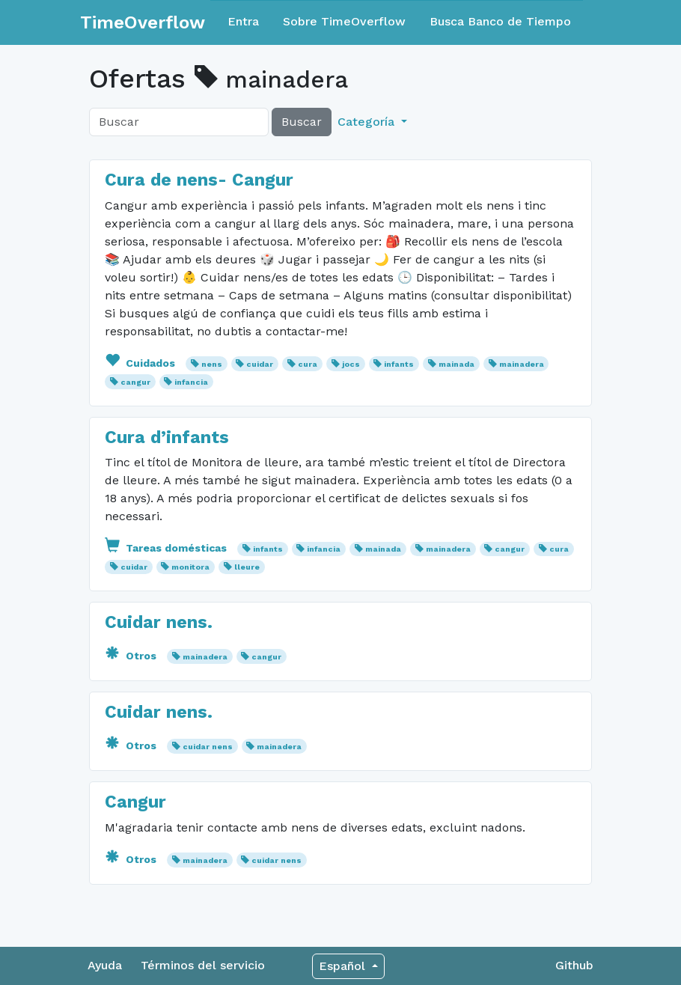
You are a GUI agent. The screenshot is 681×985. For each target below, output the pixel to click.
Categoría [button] (368, 122)
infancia (191, 382)
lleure (247, 567)
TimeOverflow (142, 22)
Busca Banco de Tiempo (500, 21)
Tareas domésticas (167, 548)
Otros (132, 656)
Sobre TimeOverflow (344, 21)
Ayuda (105, 965)
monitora (190, 567)
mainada (456, 364)
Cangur (135, 801)
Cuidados (141, 363)
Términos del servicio (203, 965)
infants (399, 364)
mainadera (521, 364)
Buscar (301, 122)
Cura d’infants (167, 437)
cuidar (259, 364)
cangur (135, 382)
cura (307, 364)
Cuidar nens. (159, 622)
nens (211, 364)
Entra (243, 21)
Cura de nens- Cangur (199, 179)
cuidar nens (208, 746)
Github (574, 965)
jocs (351, 364)
